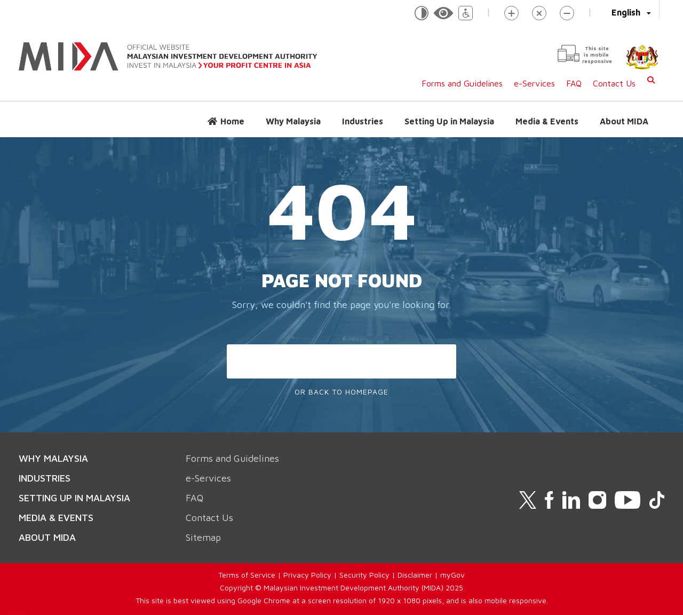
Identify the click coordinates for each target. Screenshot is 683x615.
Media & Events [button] (546, 121)
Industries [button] (362, 121)
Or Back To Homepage (341, 391)
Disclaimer (415, 574)
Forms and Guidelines (462, 83)
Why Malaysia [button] (293, 121)
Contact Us (614, 83)
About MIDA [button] (624, 121)
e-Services (534, 83)
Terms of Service (246, 574)
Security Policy (364, 574)
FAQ (574, 83)
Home (232, 121)
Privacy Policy (307, 574)
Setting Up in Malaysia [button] (449, 121)
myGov (452, 574)
